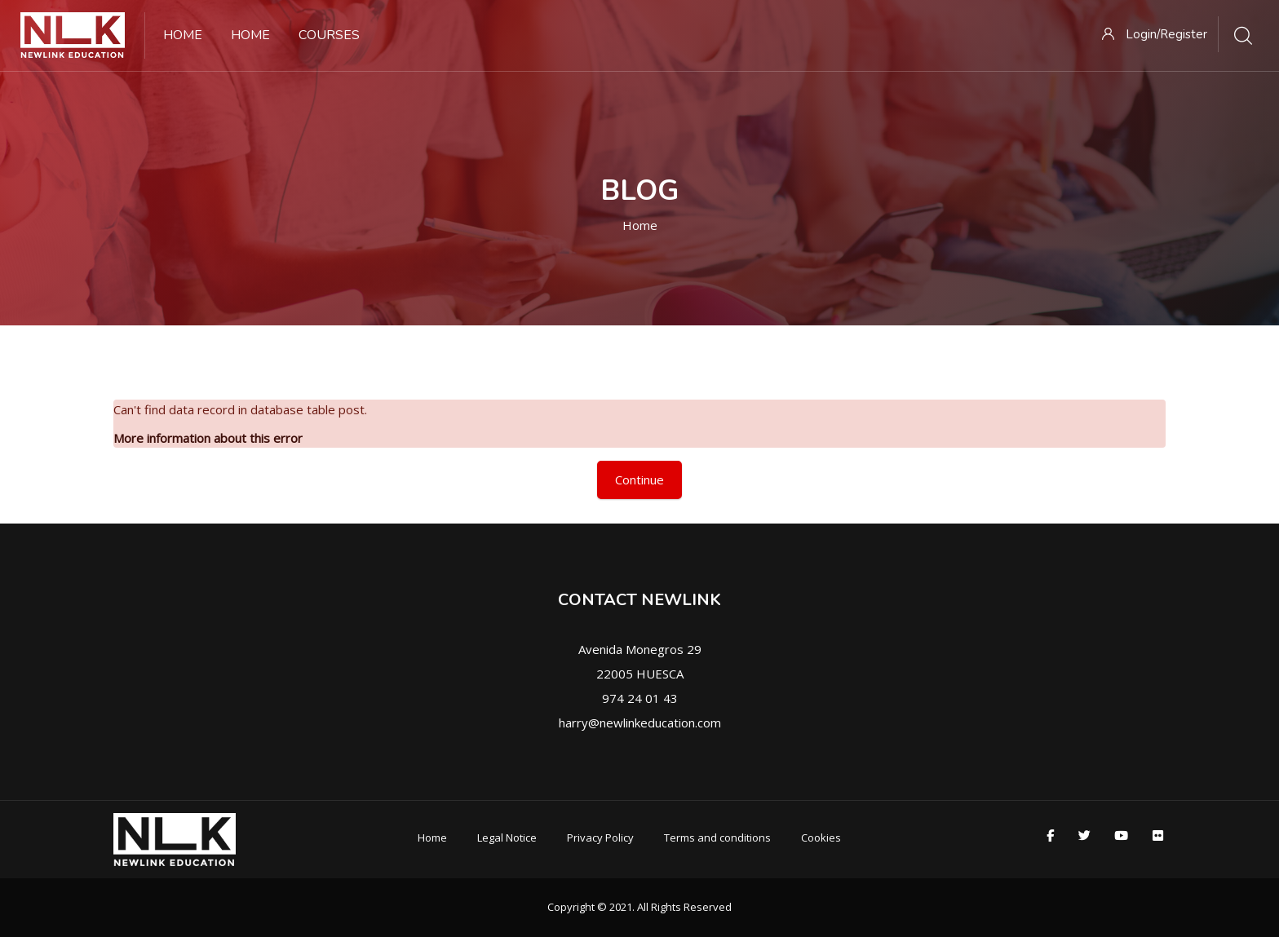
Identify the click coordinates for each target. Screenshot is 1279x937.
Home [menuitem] (182, 35)
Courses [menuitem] (329, 35)
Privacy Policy (600, 837)
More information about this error (208, 438)
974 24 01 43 (640, 698)
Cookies (821, 837)
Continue (639, 479)
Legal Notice (507, 837)
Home (639, 225)
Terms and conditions (717, 837)
